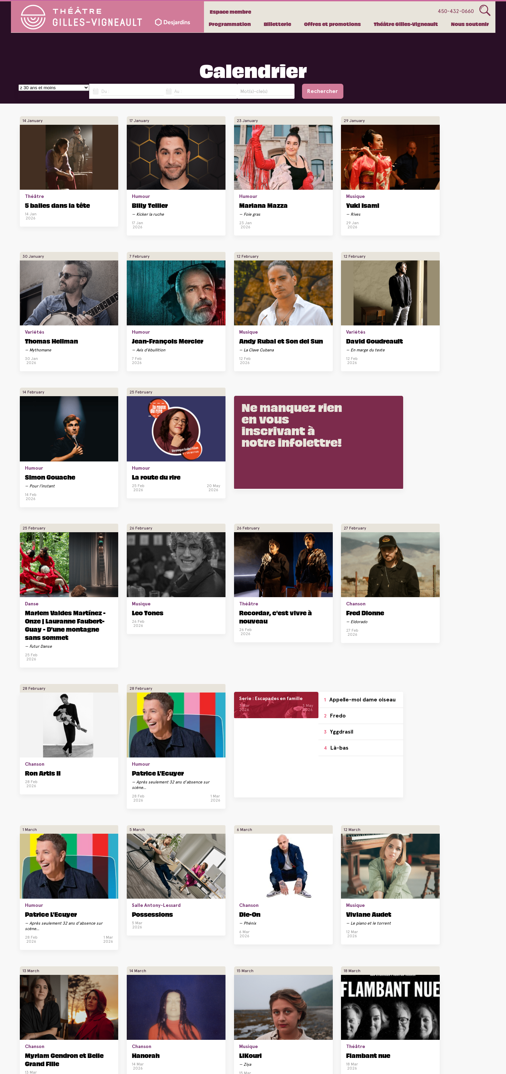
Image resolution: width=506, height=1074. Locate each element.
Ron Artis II (356, 436)
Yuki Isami (276, 186)
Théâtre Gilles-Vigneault (406, 24)
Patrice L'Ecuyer (443, 436)
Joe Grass (433, 725)
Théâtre (34, 177)
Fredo (109, 564)
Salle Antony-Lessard (282, 585)
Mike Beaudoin (205, 968)
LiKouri (193, 725)
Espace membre (231, 12)
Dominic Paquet (364, 843)
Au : (178, 91)
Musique (269, 177)
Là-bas (110, 596)
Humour (112, 177)
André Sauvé (359, 725)
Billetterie (277, 24)
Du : (105, 91)
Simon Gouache (207, 311)
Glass (485, 10)
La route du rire (284, 311)
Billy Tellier (121, 186)
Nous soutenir (470, 24)
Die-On (346, 594)
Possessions (278, 594)
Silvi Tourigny (282, 968)
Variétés (348, 177)
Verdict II (118, 843)
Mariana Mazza (206, 186)
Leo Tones (119, 436)
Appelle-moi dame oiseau (124, 544)
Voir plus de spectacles (248, 1023)
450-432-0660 (456, 11)
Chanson (270, 427)
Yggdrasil (112, 580)
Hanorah (117, 725)
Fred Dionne (279, 436)
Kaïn (267, 843)
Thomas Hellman (365, 186)
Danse (32, 427)
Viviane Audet (437, 594)
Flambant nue (282, 725)
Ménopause (43, 968)
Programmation (230, 24)
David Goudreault (131, 311)
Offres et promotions (332, 24)
